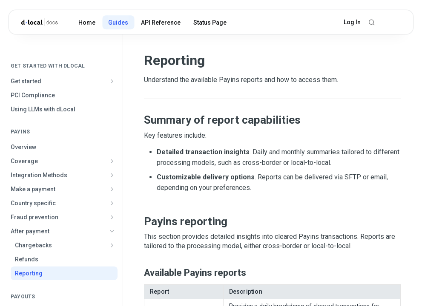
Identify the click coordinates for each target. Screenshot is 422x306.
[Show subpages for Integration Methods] (112, 175)
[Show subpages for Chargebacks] (112, 245)
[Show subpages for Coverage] (112, 161)
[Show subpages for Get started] (112, 81)
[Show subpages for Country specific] (112, 203)
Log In (352, 22)
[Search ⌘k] (372, 22)
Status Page (210, 22)
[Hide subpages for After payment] (112, 231)
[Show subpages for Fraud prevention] (112, 217)
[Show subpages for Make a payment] (112, 189)
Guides (118, 22)
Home (86, 22)
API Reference (161, 22)
